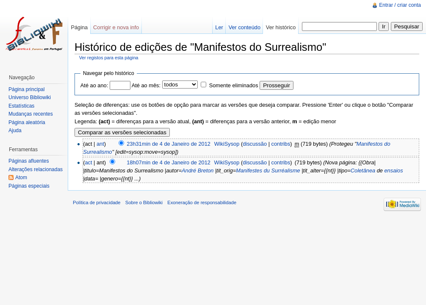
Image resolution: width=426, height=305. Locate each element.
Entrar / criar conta (400, 5)
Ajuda (15, 130)
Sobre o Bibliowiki (144, 202)
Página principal (26, 89)
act (88, 162)
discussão (255, 144)
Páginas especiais (29, 186)
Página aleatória (26, 122)
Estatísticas (21, 106)
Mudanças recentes (30, 114)
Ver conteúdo (244, 27)
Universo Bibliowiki (29, 97)
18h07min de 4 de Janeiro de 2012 (168, 162)
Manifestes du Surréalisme (268, 170)
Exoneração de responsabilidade (201, 202)
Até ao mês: (146, 85)
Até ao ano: (94, 85)
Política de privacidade (97, 202)
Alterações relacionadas (35, 169)
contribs (280, 144)
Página (79, 27)
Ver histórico (281, 27)
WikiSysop (227, 144)
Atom (21, 177)
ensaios (394, 170)
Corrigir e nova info (116, 27)
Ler (219, 27)
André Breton (197, 170)
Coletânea (363, 170)
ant (100, 144)
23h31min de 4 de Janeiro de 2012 (168, 144)
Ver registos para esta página (108, 57)
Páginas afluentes (28, 161)
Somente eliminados (233, 85)
